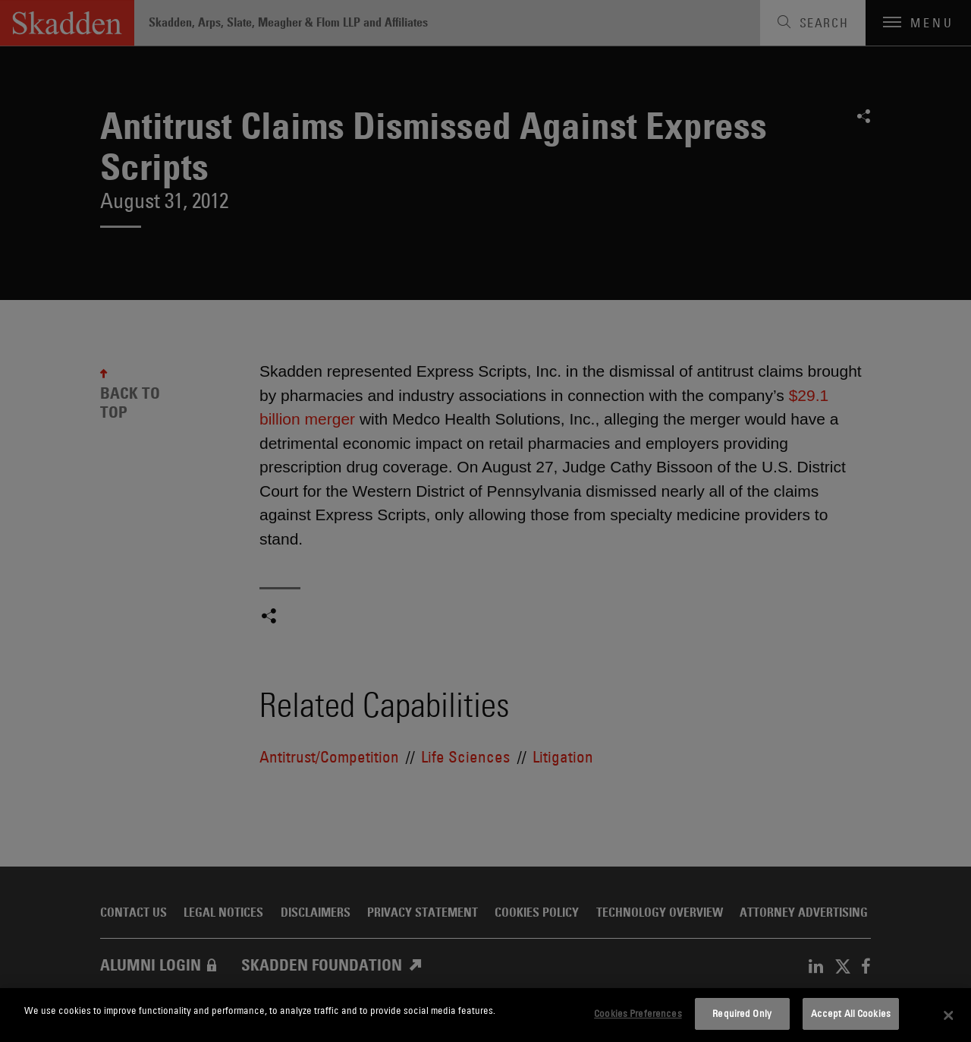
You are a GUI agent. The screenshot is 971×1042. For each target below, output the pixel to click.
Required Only (741, 1013)
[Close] (948, 1015)
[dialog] (485, 1015)
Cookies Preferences (637, 1013)
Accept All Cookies (851, 1013)
